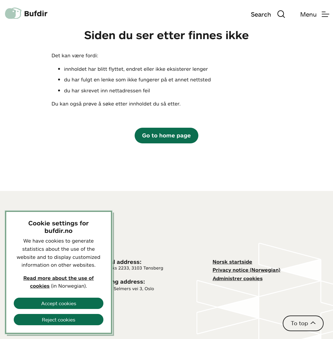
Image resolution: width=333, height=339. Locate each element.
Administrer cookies (238, 278)
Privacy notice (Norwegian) (247, 270)
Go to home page (166, 135)
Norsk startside (232, 262)
